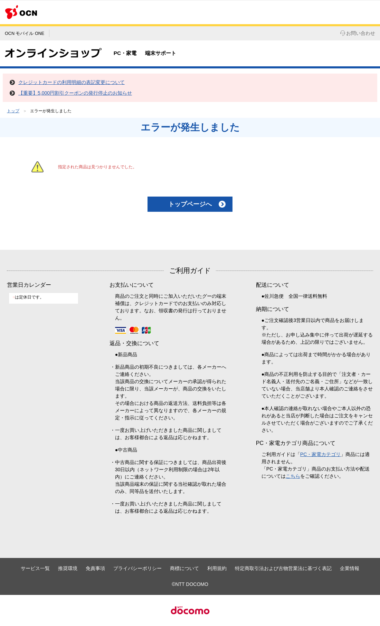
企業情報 (349, 568)
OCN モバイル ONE (24, 33)
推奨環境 (67, 568)
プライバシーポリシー (137, 568)
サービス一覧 (35, 568)
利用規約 (217, 568)
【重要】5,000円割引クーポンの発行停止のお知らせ (75, 93)
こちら (293, 476)
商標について (184, 568)
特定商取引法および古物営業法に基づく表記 (283, 568)
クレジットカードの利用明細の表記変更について (71, 82)
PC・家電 (125, 53)
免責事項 (95, 568)
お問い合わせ (358, 33)
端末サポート (160, 53)
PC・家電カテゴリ (320, 454)
